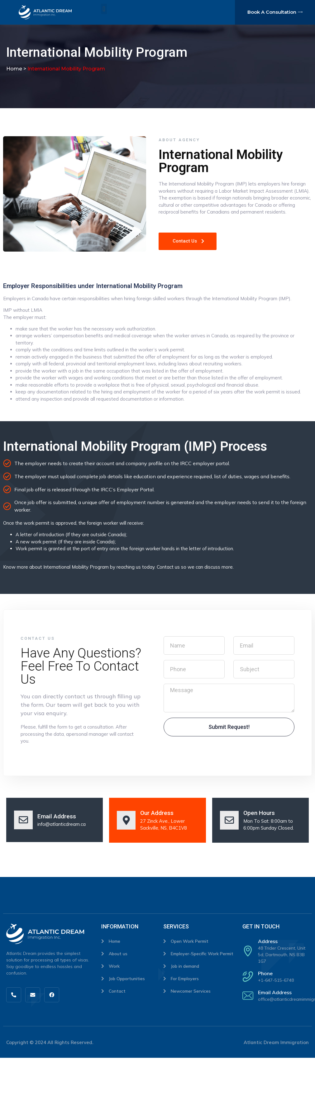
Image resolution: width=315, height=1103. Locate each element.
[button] (104, 9)
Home (14, 69)
